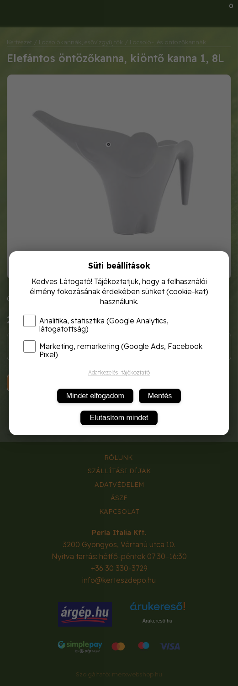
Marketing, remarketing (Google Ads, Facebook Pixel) (112, 350)
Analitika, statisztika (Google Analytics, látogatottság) (96, 325)
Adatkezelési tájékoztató (119, 372)
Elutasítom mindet (119, 418)
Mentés (160, 396)
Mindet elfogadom (95, 396)
